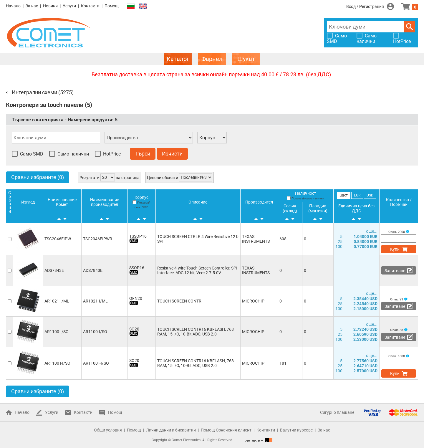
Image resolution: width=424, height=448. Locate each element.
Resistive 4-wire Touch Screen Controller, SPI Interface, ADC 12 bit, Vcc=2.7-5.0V (197, 270)
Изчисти (172, 154)
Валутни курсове (296, 430)
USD (370, 195)
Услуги (69, 6)
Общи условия (108, 430)
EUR (357, 195)
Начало (13, 6)
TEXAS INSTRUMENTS (256, 239)
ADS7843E (54, 270)
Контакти (90, 6)
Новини (50, 6)
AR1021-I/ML (56, 301)
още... (371, 231)
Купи (395, 249)
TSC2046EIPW (57, 239)
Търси (409, 26)
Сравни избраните (37, 177)
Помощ (112, 6)
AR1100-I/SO (56, 331)
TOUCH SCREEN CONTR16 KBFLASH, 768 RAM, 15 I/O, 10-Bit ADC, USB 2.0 (195, 331)
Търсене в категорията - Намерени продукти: (64, 120)
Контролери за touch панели (44, 104)
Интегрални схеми (34, 92)
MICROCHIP (253, 301)
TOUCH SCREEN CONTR (179, 301)
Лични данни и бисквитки (171, 430)
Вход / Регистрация (365, 6)
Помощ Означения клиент (226, 430)
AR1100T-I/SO (57, 363)
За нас (32, 6)
